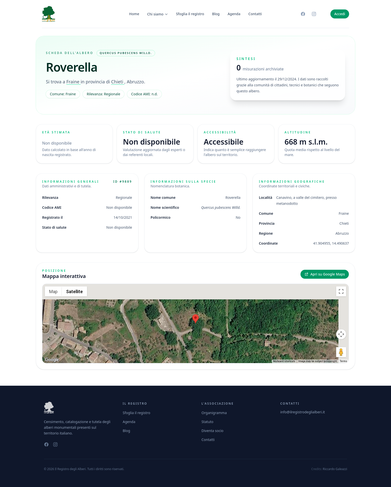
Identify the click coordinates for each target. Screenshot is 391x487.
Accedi (339, 13)
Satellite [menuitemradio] (74, 291)
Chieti (117, 82)
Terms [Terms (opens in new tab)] (343, 361)
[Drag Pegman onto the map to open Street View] (341, 352)
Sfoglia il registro (190, 13)
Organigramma (214, 412)
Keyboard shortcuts (284, 361)
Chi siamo (157, 14)
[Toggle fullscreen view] (341, 291)
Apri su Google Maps (324, 274)
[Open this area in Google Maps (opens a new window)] (52, 360)
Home (134, 13)
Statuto (207, 421)
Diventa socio (212, 430)
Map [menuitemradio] (53, 291)
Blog (216, 13)
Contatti (255, 13)
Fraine (73, 82)
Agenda (234, 13)
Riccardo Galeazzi (335, 469)
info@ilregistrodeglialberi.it (302, 412)
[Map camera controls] (341, 334)
